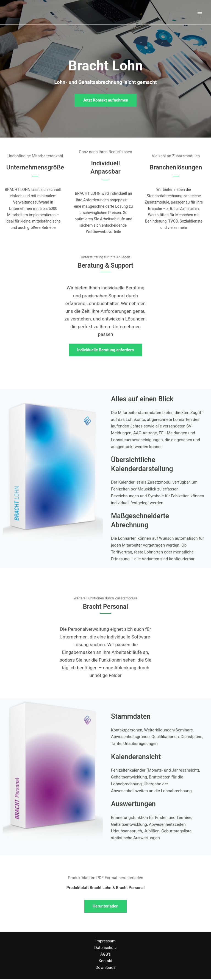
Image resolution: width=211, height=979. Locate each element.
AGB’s (105, 954)
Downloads (105, 967)
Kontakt (105, 960)
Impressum (105, 941)
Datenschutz (105, 947)
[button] (105, 100)
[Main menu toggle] (200, 12)
